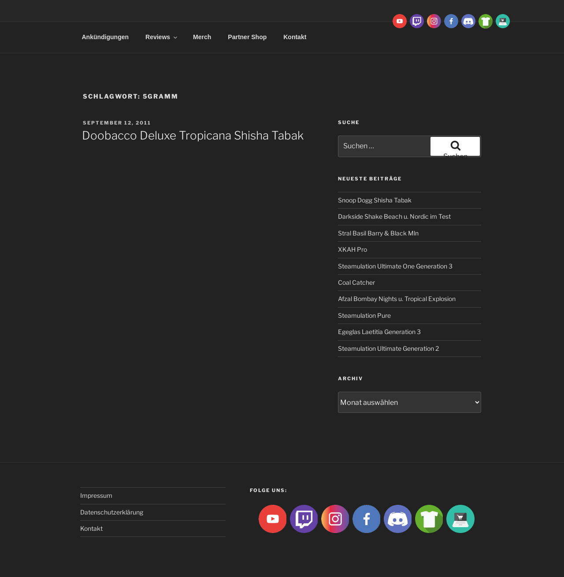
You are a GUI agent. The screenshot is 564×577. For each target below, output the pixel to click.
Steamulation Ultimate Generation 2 (388, 348)
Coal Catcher (356, 282)
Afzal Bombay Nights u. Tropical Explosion (397, 298)
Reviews (161, 36)
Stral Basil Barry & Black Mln (378, 233)
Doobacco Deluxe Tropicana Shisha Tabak (193, 135)
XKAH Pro (352, 249)
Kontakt (294, 36)
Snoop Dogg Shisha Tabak (375, 200)
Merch (202, 36)
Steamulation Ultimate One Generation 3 (395, 266)
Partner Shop (247, 36)
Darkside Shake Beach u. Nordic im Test (394, 216)
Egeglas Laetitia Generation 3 (379, 331)
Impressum (96, 495)
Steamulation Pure (364, 315)
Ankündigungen (105, 36)
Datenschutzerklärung (111, 512)
